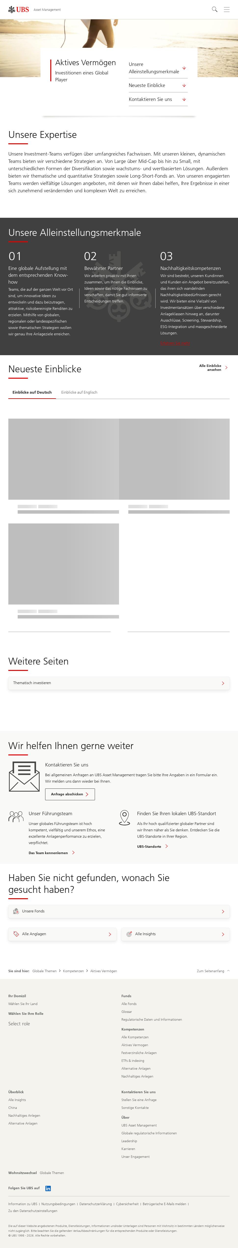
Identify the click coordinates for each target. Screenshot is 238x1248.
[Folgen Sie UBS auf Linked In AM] (48, 1188)
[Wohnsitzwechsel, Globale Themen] (52, 1173)
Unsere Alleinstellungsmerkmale (158, 67)
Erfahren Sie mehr (175, 343)
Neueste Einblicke (158, 85)
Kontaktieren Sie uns (158, 99)
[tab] (32, 393)
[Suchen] (215, 9)
